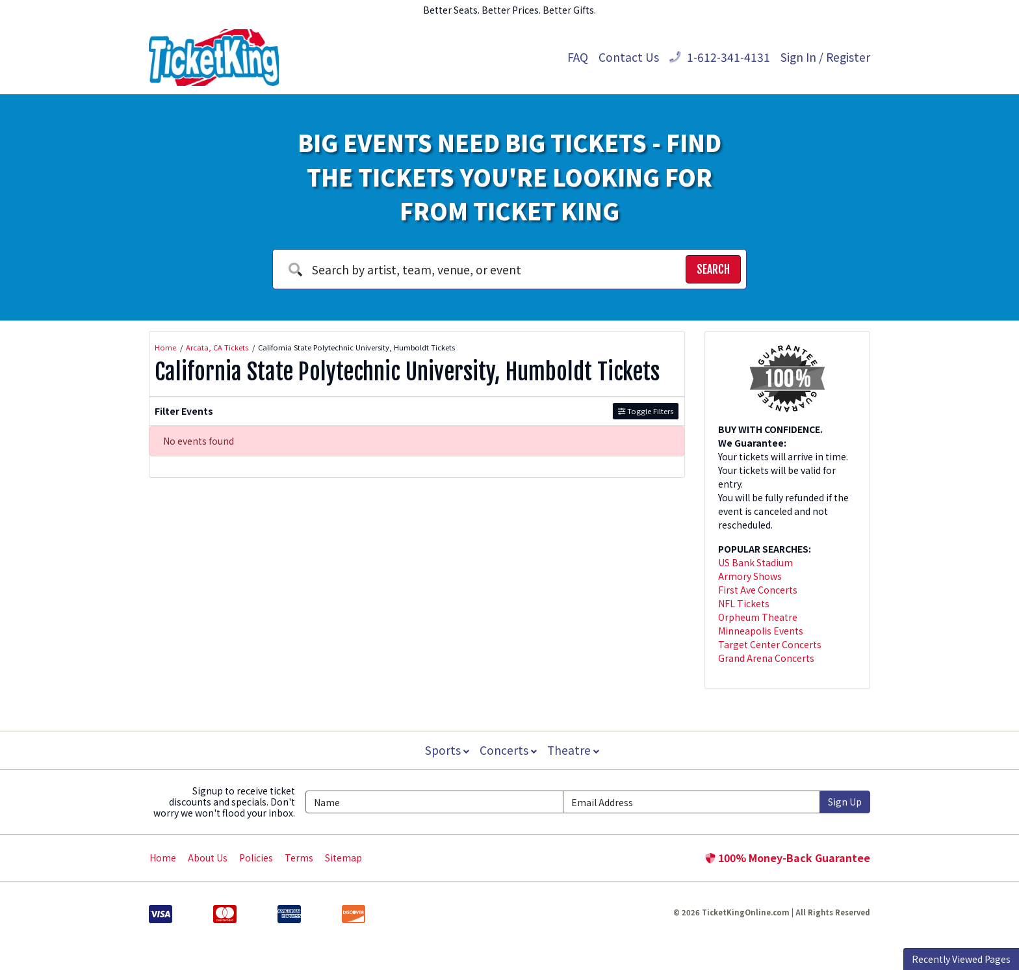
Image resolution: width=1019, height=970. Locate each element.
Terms (299, 857)
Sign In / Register (825, 57)
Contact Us (629, 57)
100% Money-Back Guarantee (787, 857)
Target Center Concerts (769, 644)
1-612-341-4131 (719, 57)
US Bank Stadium (755, 562)
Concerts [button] (508, 750)
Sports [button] (446, 750)
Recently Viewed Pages (961, 958)
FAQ (577, 57)
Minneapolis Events (760, 630)
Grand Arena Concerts (766, 657)
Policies (256, 857)
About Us (207, 857)
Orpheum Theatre (757, 616)
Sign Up (845, 801)
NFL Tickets (743, 603)
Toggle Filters (645, 411)
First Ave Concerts (757, 589)
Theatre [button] (574, 750)
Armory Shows (750, 576)
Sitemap (343, 857)
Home (162, 857)
